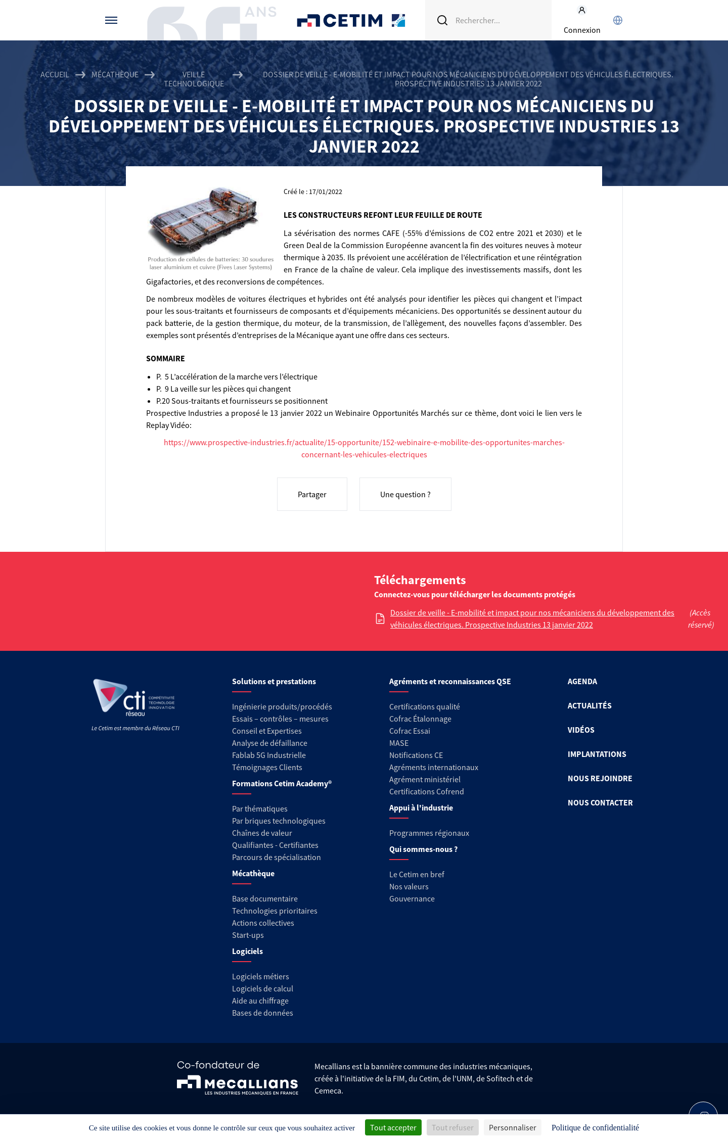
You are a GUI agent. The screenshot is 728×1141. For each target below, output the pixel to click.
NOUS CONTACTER (600, 802)
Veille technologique (194, 79)
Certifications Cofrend (426, 791)
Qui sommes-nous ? (423, 849)
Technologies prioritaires (274, 911)
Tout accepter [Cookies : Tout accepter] (393, 1127)
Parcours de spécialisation (276, 857)
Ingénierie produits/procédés (282, 706)
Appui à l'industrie (421, 807)
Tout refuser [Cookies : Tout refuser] (453, 1127)
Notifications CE (416, 755)
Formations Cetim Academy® (282, 783)
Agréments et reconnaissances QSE (450, 681)
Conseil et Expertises (267, 731)
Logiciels (247, 951)
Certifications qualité (424, 706)
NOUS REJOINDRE (600, 778)
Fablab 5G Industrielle (269, 755)
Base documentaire (265, 898)
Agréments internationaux (433, 767)
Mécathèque (115, 74)
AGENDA (582, 681)
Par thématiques (260, 808)
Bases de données (262, 1013)
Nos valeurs (409, 886)
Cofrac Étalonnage (420, 719)
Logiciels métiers (260, 976)
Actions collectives (263, 923)
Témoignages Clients (267, 767)
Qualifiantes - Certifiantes (275, 845)
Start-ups (248, 935)
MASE (398, 743)
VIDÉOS (581, 730)
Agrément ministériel (425, 779)
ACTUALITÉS (590, 705)
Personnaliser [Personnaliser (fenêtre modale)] (512, 1127)
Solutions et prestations (274, 681)
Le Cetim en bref (416, 874)
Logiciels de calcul (262, 988)
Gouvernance (412, 898)
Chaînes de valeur (262, 833)
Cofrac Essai (409, 731)
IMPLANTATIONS (597, 754)
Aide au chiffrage (260, 1000)
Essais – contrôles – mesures (280, 719)
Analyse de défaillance (269, 743)
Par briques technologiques (279, 821)
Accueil (54, 74)
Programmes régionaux (429, 833)
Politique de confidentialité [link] (595, 1127)
